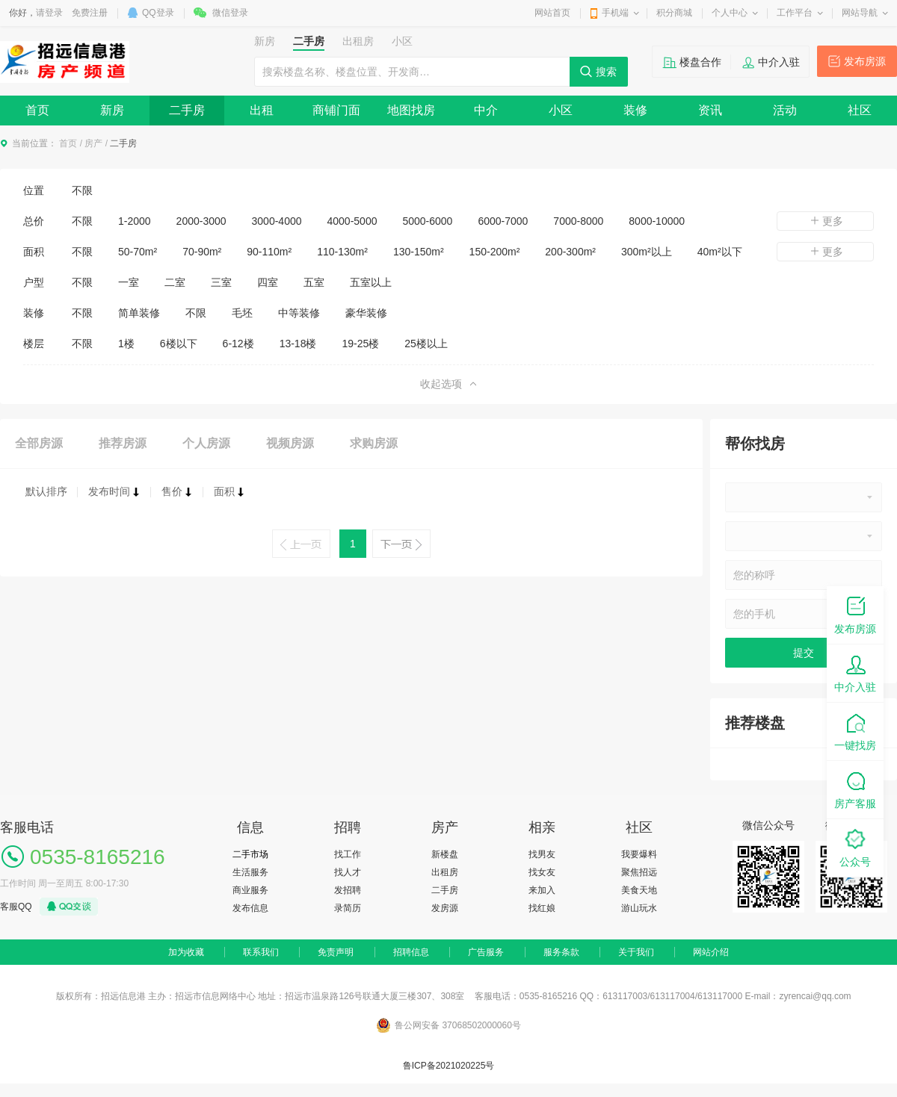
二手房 (187, 110)
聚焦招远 (639, 872)
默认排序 (46, 491)
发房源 (444, 908)
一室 (128, 282)
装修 (635, 110)
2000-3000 (201, 221)
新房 (112, 110)
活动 (785, 110)
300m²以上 (646, 252)
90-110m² (269, 252)
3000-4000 (277, 221)
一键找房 (855, 730)
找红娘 (541, 908)
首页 (37, 110)
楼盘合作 (700, 62)
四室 (267, 282)
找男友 (541, 854)
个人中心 (730, 12)
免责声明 (336, 952)
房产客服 (855, 788)
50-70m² (137, 252)
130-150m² (418, 252)
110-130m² (342, 252)
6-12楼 (238, 343)
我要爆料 (639, 854)
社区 (860, 110)
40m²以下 (719, 252)
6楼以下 (178, 343)
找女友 (541, 872)
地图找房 (411, 110)
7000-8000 (578, 221)
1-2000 (134, 221)
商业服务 (250, 890)
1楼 (126, 343)
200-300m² (570, 252)
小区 (561, 110)
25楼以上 (426, 343)
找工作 (347, 854)
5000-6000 (427, 221)
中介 (486, 110)
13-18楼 (298, 343)
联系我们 (261, 952)
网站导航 (860, 12)
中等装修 (299, 313)
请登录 (49, 12)
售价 (177, 491)
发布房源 (865, 61)
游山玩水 (639, 908)
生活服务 (250, 872)
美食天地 (639, 890)
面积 (229, 491)
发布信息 (250, 908)
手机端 (615, 12)
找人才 (347, 872)
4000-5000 (352, 221)
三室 (221, 282)
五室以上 (371, 282)
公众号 (855, 847)
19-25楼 (360, 343)
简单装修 (139, 313)
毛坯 (242, 313)
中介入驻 (779, 62)
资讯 (710, 110)
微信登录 (230, 12)
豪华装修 (366, 313)
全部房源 (39, 443)
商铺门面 (336, 110)
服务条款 (561, 952)
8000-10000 (657, 221)
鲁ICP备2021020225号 (449, 1065)
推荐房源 (123, 443)
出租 (262, 110)
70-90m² (201, 252)
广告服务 (486, 952)
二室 (174, 282)
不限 (82, 190)
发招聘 (347, 890)
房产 (93, 143)
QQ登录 (158, 12)
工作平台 (795, 12)
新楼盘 (444, 854)
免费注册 (90, 12)
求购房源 (374, 443)
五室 (313, 282)
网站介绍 (711, 952)
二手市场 (250, 854)
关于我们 (636, 952)
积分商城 (674, 12)
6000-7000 (503, 221)
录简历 (347, 908)
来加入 (541, 890)
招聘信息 (411, 952)
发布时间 (114, 491)
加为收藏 (186, 952)
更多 (825, 221)
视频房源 (290, 443)
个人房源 (206, 443)
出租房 (444, 872)
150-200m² (494, 252)
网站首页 (552, 12)
